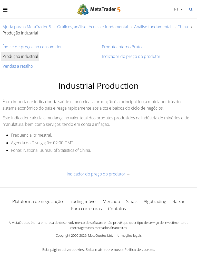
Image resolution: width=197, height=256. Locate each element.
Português (175, 9)
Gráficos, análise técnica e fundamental (92, 27)
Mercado (111, 201)
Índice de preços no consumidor (32, 47)
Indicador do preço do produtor (131, 56)
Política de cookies (139, 249)
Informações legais (128, 235)
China (183, 27)
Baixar (178, 201)
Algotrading (155, 201)
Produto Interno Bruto (122, 47)
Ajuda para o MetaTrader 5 (27, 27)
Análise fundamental (152, 27)
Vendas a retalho (18, 66)
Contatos (117, 208)
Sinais (131, 201)
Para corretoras (86, 208)
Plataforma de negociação (37, 201)
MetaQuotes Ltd (100, 235)
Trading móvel (82, 201)
